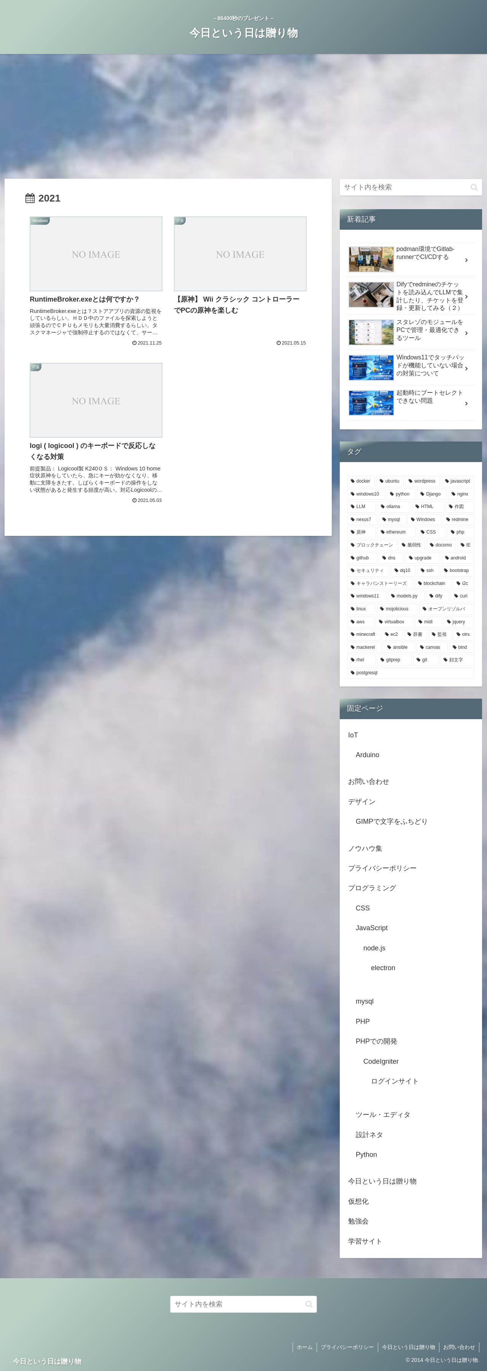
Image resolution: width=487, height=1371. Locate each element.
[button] (474, 187)
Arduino (367, 755)
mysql (365, 1001)
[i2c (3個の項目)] (463, 583)
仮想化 (358, 1201)
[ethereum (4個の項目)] (396, 532)
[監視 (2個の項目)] (439, 634)
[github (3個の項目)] (362, 558)
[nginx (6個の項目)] (461, 494)
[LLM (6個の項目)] (361, 507)
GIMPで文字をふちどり (392, 821)
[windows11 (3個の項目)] (366, 596)
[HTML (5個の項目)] (428, 507)
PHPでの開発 (376, 1041)
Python (366, 1154)
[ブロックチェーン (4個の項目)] (372, 545)
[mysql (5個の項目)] (392, 520)
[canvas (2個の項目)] (432, 647)
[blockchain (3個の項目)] (433, 583)
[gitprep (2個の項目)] (394, 660)
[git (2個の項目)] (426, 660)
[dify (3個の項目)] (437, 596)
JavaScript (372, 928)
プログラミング (372, 888)
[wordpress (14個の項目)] (422, 481)
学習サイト (365, 1241)
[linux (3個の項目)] (361, 609)
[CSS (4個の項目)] (431, 532)
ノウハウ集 (365, 848)
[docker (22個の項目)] (361, 481)
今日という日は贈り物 (382, 1181)
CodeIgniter (381, 1061)
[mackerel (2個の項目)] (364, 647)
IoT (353, 735)
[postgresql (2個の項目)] (410, 673)
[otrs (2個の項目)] (463, 634)
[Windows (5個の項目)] (424, 520)
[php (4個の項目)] (460, 532)
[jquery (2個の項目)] (459, 622)
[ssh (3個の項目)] (428, 571)
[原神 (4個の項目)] (361, 532)
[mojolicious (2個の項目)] (397, 609)
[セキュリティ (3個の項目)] (368, 571)
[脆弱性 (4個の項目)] (411, 545)
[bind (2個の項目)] (461, 647)
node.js (374, 948)
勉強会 (358, 1221)
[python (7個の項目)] (401, 494)
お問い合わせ (368, 781)
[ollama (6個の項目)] (394, 507)
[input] (411, 187)
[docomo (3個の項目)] (441, 545)
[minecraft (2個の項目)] (363, 634)
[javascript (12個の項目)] (458, 481)
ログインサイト (395, 1081)
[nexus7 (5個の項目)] (362, 520)
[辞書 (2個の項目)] (415, 634)
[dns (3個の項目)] (391, 558)
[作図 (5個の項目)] (460, 507)
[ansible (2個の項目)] (399, 647)
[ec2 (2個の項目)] (392, 634)
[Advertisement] (243, 116)
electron (383, 968)
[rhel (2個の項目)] (361, 660)
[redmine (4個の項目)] (458, 520)
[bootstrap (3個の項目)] (457, 571)
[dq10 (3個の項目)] (403, 571)
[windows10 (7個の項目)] (366, 494)
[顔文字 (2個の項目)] (457, 660)
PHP (363, 1021)
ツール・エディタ (383, 1114)
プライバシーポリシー (382, 868)
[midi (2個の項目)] (428, 622)
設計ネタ (369, 1135)
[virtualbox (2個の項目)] (395, 622)
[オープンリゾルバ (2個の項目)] (446, 609)
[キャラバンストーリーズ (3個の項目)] (380, 583)
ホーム (305, 1347)
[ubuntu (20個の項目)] (390, 481)
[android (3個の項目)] (458, 558)
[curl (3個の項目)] (462, 596)
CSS (363, 908)
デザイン (362, 801)
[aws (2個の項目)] (360, 622)
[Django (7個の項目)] (432, 494)
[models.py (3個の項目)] (406, 596)
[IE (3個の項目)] (465, 545)
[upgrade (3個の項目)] (423, 558)
